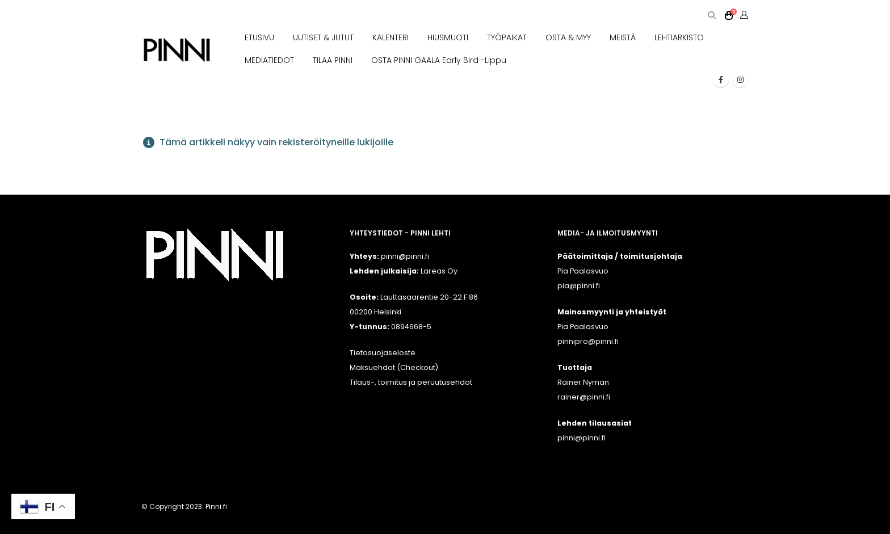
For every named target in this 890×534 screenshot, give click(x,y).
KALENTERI (390, 37)
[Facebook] (721, 79)
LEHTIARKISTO (679, 37)
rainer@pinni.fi (583, 397)
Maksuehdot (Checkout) (394, 367)
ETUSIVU (259, 37)
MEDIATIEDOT (269, 60)
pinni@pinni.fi (581, 438)
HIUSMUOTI (447, 37)
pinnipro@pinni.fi (588, 341)
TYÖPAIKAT (507, 37)
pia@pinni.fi (578, 286)
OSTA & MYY (568, 37)
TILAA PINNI (332, 60)
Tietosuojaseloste (382, 353)
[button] (711, 16)
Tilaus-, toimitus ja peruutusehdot (411, 382)
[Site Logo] (176, 50)
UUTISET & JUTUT (323, 37)
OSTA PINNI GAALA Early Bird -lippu (438, 60)
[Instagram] (740, 79)
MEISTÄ (623, 37)
